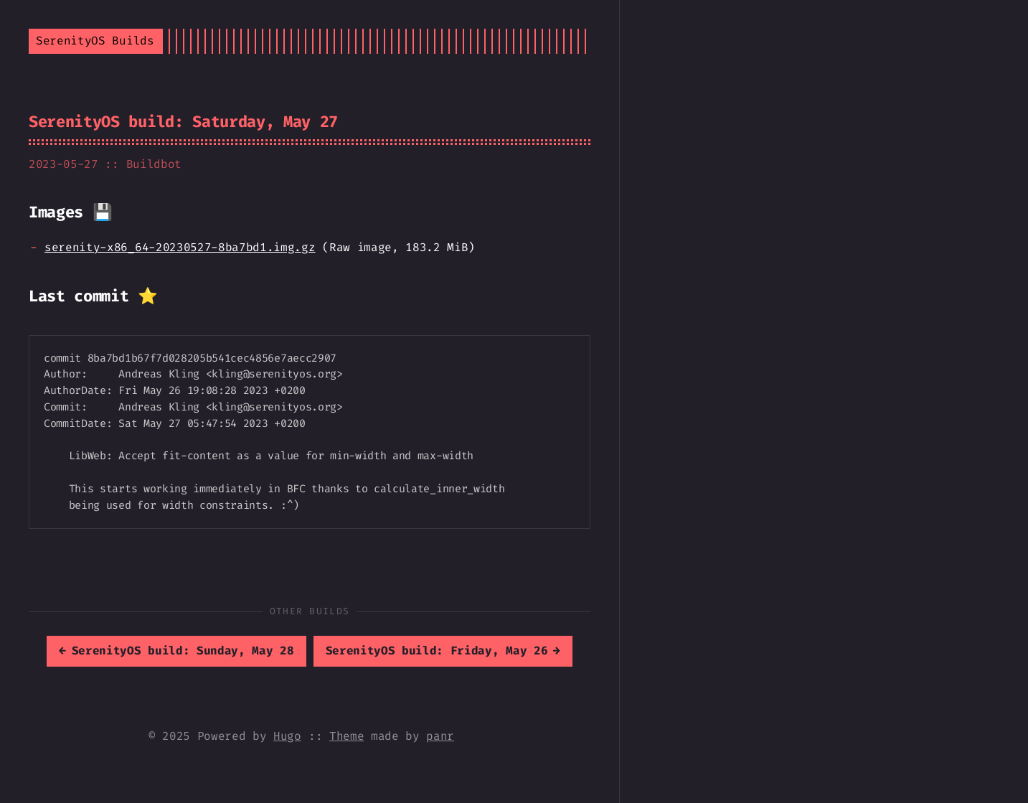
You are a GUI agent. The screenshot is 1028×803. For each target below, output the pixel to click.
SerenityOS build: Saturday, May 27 (183, 121)
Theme (346, 735)
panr (440, 735)
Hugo (287, 735)
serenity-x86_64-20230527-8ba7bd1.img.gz (180, 247)
